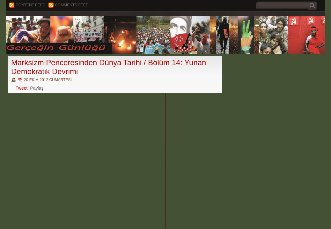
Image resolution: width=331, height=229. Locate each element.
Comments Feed (71, 5)
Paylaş (36, 88)
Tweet (21, 88)
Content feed (30, 5)
